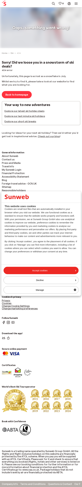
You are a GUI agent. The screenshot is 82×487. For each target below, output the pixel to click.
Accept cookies (54, 270)
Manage (56, 289)
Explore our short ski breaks (20, 121)
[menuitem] (7, 3)
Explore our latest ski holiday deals (24, 111)
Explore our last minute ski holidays (25, 116)
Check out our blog (49, 136)
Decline (56, 280)
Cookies (6, 303)
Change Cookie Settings (16, 305)
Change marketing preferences (20, 308)
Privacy (6, 300)
